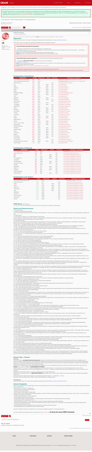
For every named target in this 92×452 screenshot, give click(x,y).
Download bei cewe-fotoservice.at (76, 151)
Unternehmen (33, 436)
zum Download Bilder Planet (64, 119)
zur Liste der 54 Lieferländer (19, 205)
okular (3, 40)
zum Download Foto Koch (63, 127)
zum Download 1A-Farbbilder (64, 104)
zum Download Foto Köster (64, 132)
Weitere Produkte (68, 436)
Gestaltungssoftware (29, 19)
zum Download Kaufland (63, 94)
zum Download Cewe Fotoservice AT (71, 153)
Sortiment (49, 436)
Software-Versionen (18, 33)
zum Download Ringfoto (63, 98)
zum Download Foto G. (63, 123)
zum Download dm (62, 84)
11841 (7, 45)
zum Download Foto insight (64, 114)
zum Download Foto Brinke (64, 124)
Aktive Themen (87, 23)
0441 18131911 (54, 446)
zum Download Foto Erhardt (64, 111)
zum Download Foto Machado (64, 139)
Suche (24, 7)
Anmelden (12, 7)
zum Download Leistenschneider (65, 129)
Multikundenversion (32, 50)
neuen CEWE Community (25, 14)
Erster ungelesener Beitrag (77, 27)
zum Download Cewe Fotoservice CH (74, 182)
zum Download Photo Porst (64, 102)
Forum (18, 7)
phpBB (75, 428)
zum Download (78, 180)
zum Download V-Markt (63, 112)
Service (14, 436)
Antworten (4, 27)
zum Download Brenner (63, 121)
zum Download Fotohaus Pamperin (65, 141)
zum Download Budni (62, 89)
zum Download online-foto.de (64, 101)
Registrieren (4, 7)
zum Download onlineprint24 (64, 106)
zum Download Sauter (62, 116)
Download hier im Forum (76, 79)
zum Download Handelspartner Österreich (72, 154)
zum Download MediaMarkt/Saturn (65, 93)
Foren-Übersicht (5, 19)
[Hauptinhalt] (46, 219)
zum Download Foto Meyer (64, 136)
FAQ (29, 7)
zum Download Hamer (63, 134)
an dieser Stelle (46, 412)
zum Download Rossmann (63, 88)
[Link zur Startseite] (15, 2)
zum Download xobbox (63, 117)
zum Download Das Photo (63, 109)
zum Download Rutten (63, 131)
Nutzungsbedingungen (46, 7)
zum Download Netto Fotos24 (64, 126)
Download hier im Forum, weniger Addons (76, 81)
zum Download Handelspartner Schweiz (74, 183)
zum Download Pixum (62, 142)
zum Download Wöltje (62, 108)
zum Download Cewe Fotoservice (65, 83)
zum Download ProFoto (63, 137)
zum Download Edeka (62, 91)
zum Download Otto (62, 96)
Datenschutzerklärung (60, 7)
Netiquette (35, 7)
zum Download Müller (62, 86)
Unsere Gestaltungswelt (17, 19)
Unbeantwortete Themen (75, 23)
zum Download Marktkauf (63, 99)
